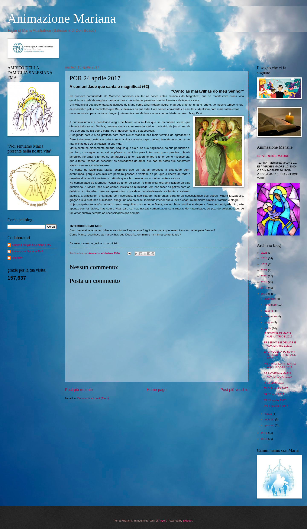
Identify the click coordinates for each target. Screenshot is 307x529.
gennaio (269, 425)
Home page (157, 390)
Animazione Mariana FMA (27, 251)
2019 (264, 282)
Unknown (17, 257)
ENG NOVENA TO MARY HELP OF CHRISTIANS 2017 (280, 355)
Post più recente (79, 390)
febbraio (269, 419)
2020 (264, 276)
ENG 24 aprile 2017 (276, 388)
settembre (270, 316)
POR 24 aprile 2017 (276, 406)
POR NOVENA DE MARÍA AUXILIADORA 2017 (280, 365)
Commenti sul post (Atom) (93, 398)
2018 (264, 287)
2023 (264, 264)
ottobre (269, 310)
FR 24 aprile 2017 (274, 400)
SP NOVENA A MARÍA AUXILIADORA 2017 (278, 375)
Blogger (187, 520)
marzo (268, 413)
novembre (270, 304)
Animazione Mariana (61, 18)
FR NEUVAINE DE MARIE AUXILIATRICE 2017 (280, 344)
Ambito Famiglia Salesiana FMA (31, 245)
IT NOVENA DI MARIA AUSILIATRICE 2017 (278, 335)
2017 (264, 293)
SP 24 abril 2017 (274, 394)
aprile (268, 328)
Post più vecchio (234, 390)
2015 (264, 438)
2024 (264, 258)
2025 (264, 252)
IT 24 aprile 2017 (274, 382)
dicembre (270, 298)
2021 (264, 270)
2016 (264, 433)
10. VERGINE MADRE (273, 156)
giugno (268, 322)
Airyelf (162, 520)
